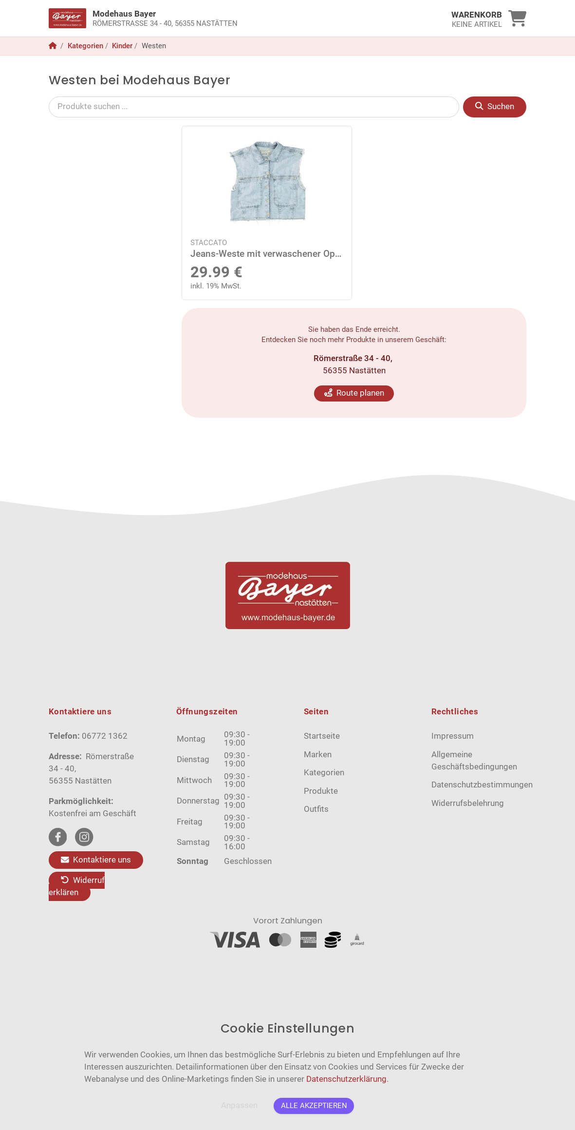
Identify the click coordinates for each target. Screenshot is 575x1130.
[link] (228, 18)
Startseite (322, 736)
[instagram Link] (84, 837)
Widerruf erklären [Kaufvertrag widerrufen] (77, 886)
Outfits (316, 809)
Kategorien (85, 45)
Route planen (354, 393)
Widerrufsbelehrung (467, 803)
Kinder (122, 45)
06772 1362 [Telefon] (105, 736)
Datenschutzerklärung (346, 1079)
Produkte (321, 791)
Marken (318, 754)
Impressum (452, 736)
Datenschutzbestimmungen (482, 784)
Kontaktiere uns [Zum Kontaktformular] (96, 859)
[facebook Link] (58, 837)
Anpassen (239, 1105)
